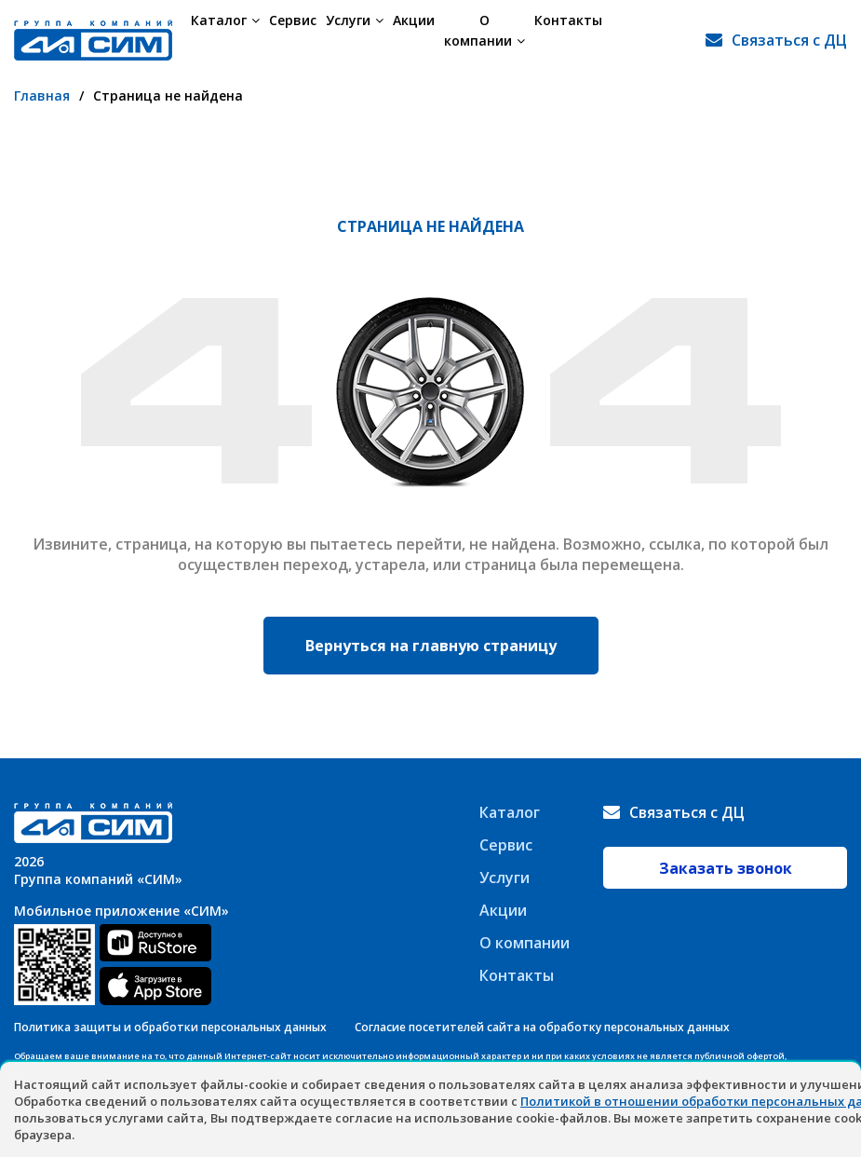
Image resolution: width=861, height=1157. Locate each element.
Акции (414, 39)
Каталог (225, 39)
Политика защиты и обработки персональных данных (170, 1027)
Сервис (292, 39)
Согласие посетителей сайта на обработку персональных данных (542, 1027)
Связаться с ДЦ (789, 40)
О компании (491, 39)
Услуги (354, 39)
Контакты (582, 39)
